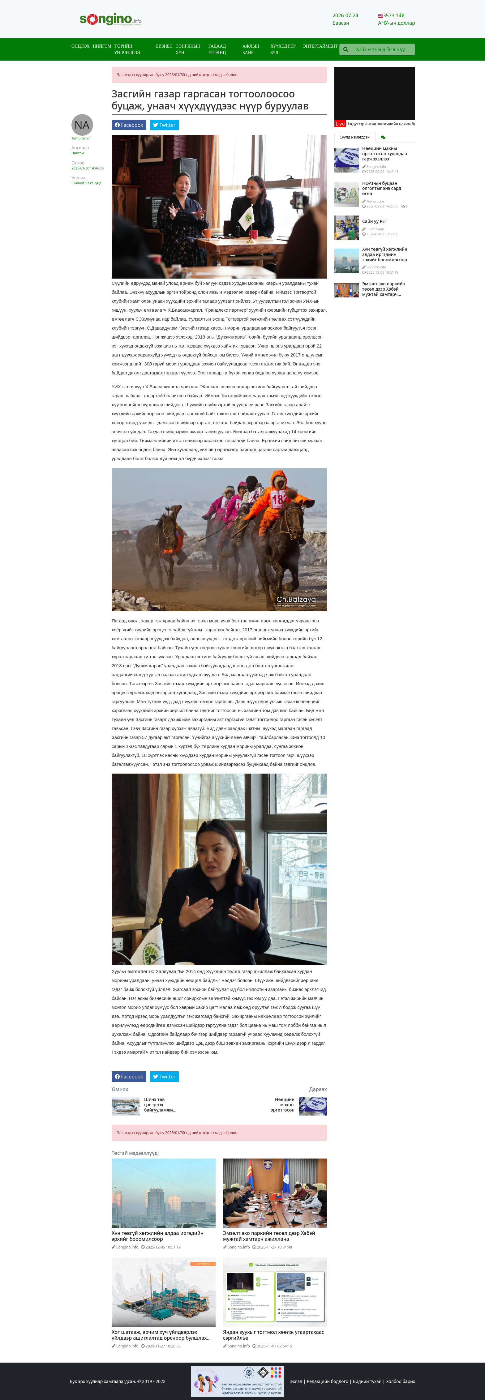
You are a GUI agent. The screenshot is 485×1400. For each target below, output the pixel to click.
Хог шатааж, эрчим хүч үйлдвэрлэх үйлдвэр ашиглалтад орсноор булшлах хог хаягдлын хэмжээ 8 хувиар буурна (159, 1338)
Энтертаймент (320, 46)
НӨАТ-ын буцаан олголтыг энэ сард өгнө (381, 188)
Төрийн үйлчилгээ (127, 49)
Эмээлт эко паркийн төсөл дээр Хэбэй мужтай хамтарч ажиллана (269, 1236)
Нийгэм (102, 46)
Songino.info (127, 1247)
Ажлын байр (250, 49)
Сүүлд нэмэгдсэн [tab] (355, 137)
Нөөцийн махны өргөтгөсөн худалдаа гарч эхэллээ (279, 1104)
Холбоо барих (400, 1381)
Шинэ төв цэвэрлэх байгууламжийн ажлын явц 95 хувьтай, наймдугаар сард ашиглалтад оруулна (161, 1104)
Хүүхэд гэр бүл (283, 49)
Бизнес (164, 46)
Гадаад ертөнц (217, 49)
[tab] (383, 137)
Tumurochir (80, 138)
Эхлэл (296, 1381)
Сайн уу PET (374, 221)
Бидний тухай (367, 1381)
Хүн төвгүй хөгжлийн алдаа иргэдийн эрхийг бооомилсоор (158, 1236)
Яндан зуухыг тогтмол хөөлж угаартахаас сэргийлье (273, 1335)
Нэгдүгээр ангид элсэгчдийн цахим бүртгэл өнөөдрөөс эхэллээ (411, 123)
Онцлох (80, 46)
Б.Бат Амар (375, 229)
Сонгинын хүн (188, 49)
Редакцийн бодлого (327, 1381)
